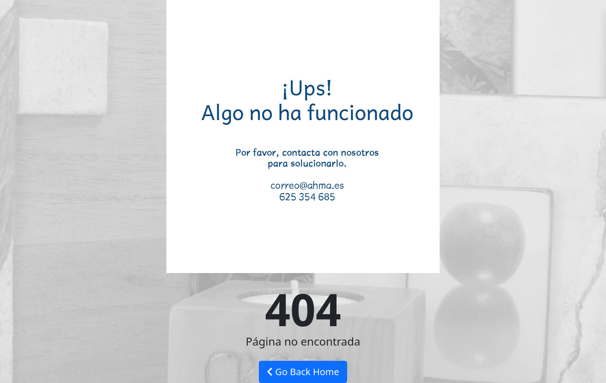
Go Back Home (303, 371)
